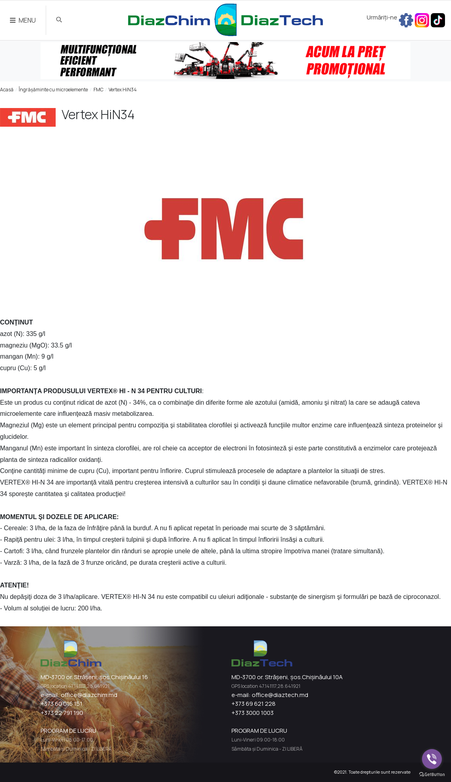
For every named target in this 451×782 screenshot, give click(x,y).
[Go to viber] (432, 759)
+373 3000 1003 (252, 713)
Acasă (7, 89)
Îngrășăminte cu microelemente (53, 89)
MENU (23, 20)
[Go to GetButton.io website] (432, 774)
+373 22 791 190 (62, 713)
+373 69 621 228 (253, 703)
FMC (98, 89)
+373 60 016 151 (61, 703)
